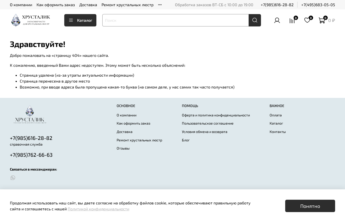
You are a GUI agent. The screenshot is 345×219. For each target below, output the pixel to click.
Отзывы (123, 148)
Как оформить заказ (56, 4)
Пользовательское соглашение (208, 123)
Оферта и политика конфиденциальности (216, 115)
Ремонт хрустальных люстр (127, 4)
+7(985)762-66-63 (31, 155)
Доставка (88, 4)
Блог (186, 140)
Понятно (310, 206)
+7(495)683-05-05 (318, 4)
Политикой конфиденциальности (98, 208)
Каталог (80, 20)
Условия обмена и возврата (204, 132)
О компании (21, 4)
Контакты (278, 132)
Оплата (276, 115)
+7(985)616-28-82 (277, 4)
